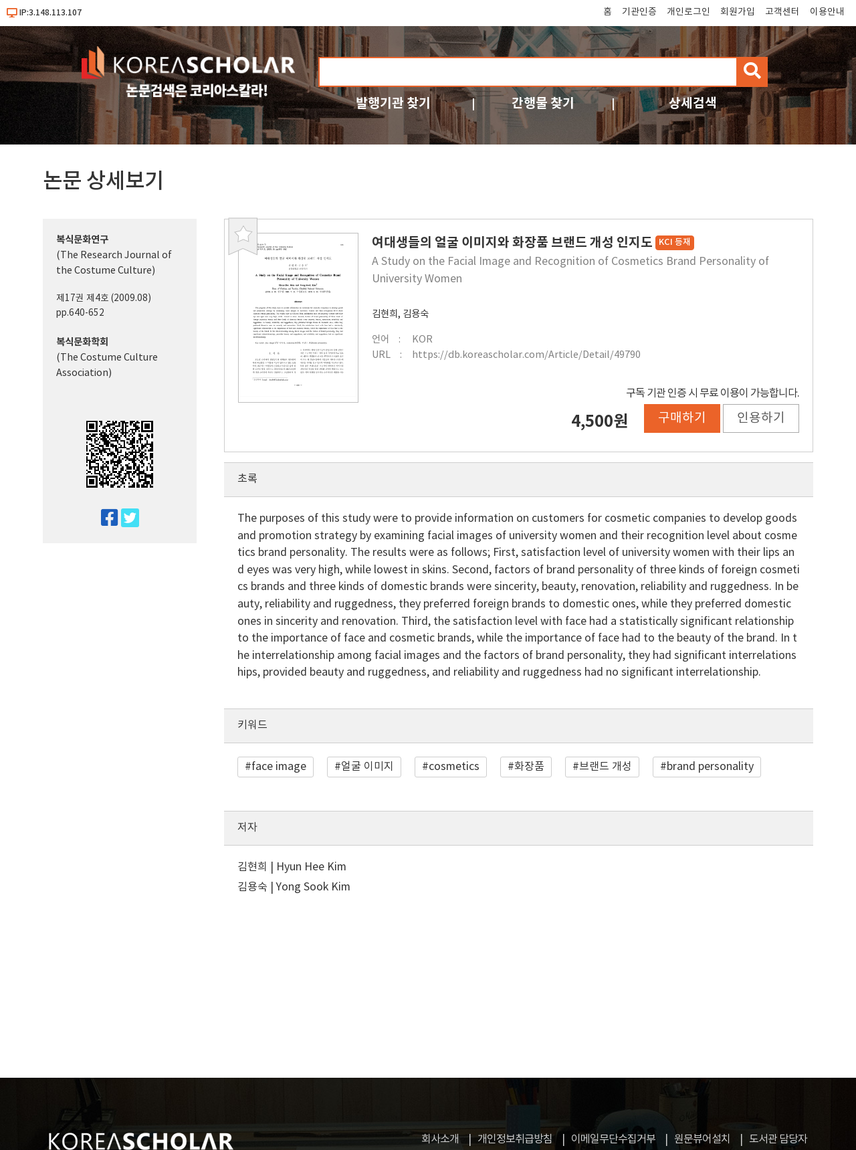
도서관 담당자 (778, 1139)
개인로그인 (688, 12)
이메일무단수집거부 (613, 1139)
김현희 (385, 314)
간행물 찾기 (543, 103)
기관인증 (639, 12)
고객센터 (782, 12)
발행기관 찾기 (393, 103)
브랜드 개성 (605, 767)
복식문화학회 (82, 342)
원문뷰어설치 (702, 1139)
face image (278, 767)
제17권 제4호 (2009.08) (103, 298)
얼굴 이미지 (367, 767)
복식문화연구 (82, 240)
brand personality (710, 767)
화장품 (529, 767)
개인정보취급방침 (514, 1139)
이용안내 (827, 12)
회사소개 (440, 1139)
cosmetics (454, 767)
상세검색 (693, 103)
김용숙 (416, 314)
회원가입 (737, 12)
